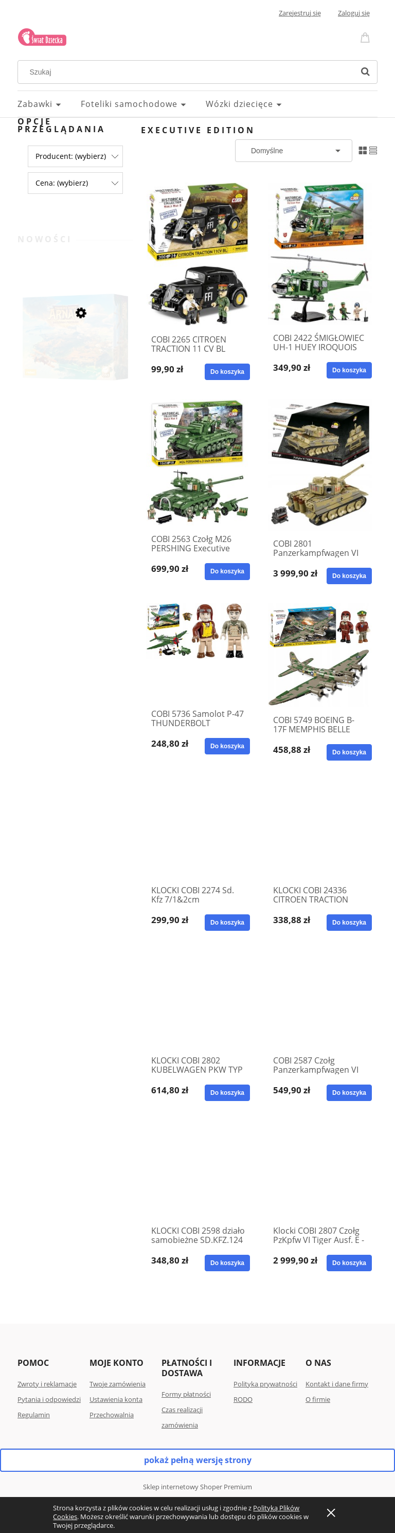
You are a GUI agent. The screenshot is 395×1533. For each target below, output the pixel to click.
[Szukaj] (365, 72)
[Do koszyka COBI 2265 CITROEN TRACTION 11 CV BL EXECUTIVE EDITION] (227, 372)
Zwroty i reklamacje (47, 1383)
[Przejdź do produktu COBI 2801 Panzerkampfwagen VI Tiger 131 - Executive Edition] (320, 465)
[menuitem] (49, 104)
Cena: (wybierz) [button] (61, 183)
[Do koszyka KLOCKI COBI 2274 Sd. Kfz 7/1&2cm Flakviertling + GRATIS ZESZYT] (227, 922)
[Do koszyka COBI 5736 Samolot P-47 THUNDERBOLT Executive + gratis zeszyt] (227, 746)
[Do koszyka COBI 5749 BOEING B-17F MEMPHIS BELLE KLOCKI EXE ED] (349, 752)
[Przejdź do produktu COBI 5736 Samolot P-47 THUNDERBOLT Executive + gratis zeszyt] (198, 652)
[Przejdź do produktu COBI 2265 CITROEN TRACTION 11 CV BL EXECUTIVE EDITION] (198, 255)
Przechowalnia (111, 1414)
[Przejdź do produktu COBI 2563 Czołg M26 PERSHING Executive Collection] (198, 462)
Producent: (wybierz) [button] (70, 156)
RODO (243, 1399)
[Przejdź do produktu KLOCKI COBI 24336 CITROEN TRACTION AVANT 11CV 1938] (320, 828)
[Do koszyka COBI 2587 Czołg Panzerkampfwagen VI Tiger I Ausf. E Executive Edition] (349, 1093)
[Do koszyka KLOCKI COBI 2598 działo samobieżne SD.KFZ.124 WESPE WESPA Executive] (227, 1263)
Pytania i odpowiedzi (49, 1399)
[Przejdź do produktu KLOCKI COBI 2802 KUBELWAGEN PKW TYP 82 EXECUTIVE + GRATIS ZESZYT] (198, 999)
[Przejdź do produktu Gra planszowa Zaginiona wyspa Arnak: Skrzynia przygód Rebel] (75, 354)
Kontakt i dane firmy (337, 1383)
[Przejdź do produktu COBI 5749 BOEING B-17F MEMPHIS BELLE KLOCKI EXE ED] (320, 655)
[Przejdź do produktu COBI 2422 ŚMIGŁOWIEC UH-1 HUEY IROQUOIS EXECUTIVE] (320, 254)
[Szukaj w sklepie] (188, 72)
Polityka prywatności (265, 1383)
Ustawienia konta (115, 1399)
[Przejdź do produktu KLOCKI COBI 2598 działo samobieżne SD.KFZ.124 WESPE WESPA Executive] (198, 1169)
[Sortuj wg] (293, 150)
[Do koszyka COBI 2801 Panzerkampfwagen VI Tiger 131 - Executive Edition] (349, 576)
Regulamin (33, 1414)
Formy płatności (186, 1394)
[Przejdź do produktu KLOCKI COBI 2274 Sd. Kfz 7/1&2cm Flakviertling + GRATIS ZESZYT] (198, 828)
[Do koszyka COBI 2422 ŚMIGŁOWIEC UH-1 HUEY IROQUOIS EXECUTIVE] (349, 370)
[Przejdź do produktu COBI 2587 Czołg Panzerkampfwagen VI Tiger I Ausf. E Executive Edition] (320, 999)
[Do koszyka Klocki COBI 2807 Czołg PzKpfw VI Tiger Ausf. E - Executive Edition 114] (349, 1263)
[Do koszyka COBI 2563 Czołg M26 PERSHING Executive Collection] (227, 571)
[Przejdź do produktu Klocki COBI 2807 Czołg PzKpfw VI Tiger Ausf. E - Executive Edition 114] (320, 1169)
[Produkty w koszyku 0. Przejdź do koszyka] (366, 36)
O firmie (318, 1399)
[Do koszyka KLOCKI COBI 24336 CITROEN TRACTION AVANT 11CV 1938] (349, 922)
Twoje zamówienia (117, 1383)
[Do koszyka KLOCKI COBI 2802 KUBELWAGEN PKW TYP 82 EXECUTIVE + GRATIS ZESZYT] (227, 1093)
